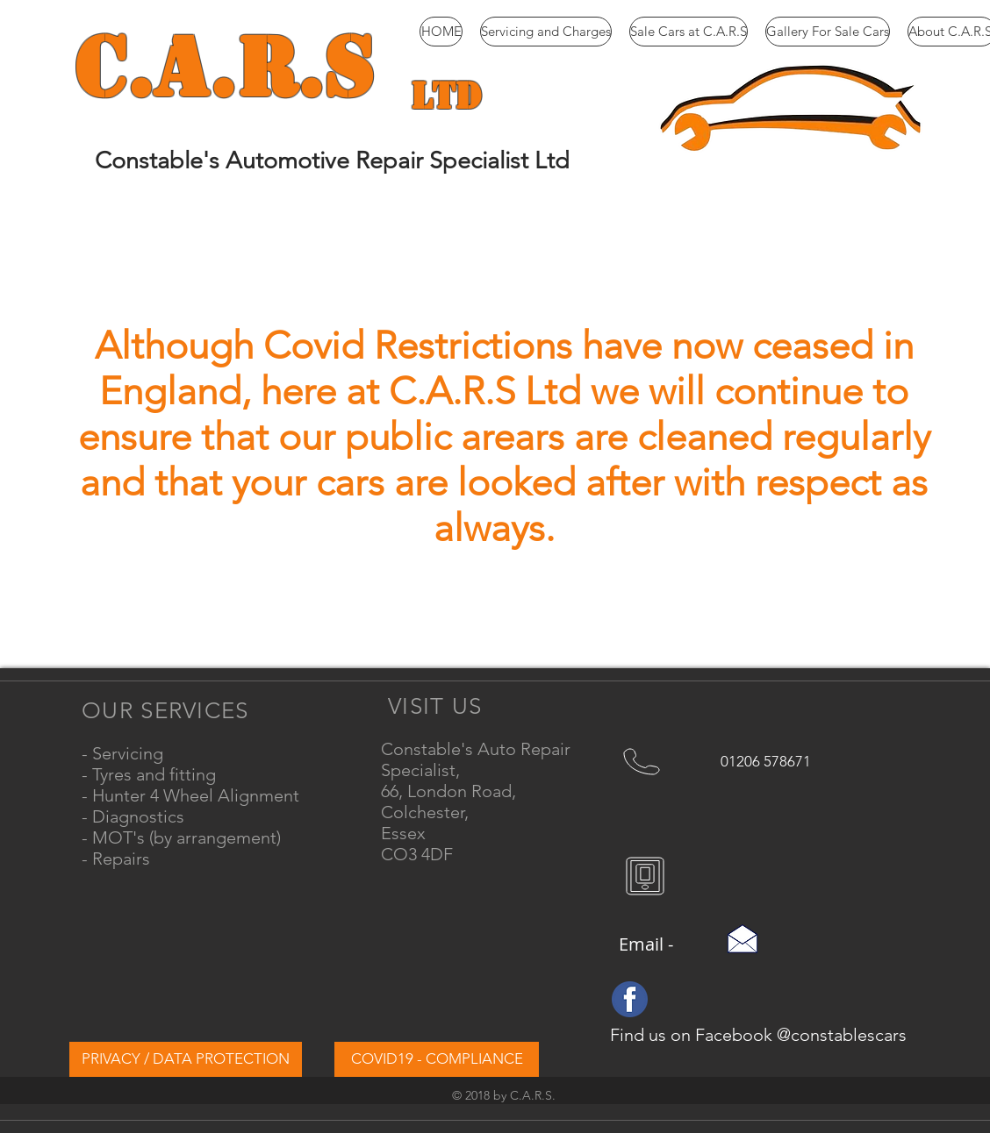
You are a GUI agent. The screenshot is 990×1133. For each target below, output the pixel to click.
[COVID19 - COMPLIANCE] (436, 1059)
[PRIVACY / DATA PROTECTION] (185, 1059)
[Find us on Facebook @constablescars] (759, 1034)
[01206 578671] (767, 761)
